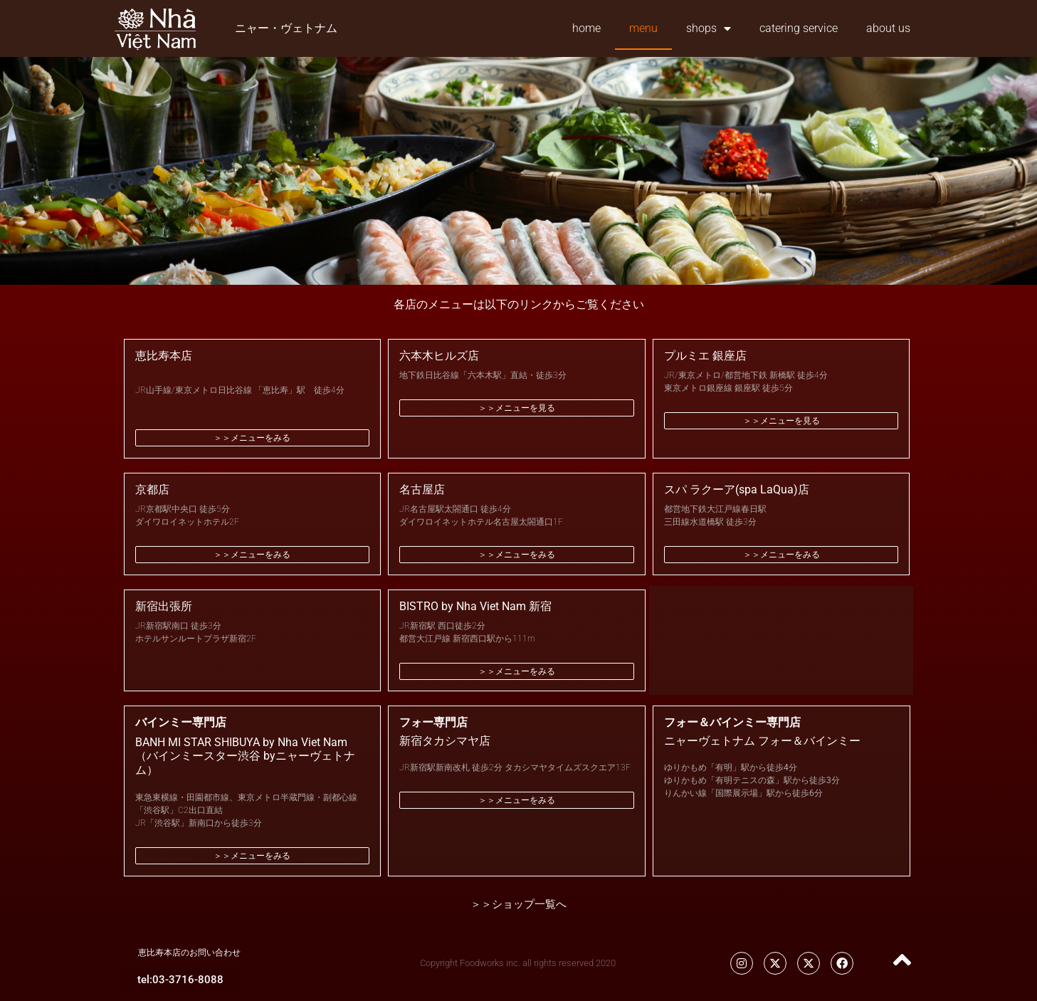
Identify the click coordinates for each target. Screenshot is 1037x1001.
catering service (798, 28)
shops (708, 28)
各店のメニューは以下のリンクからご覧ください (519, 304)
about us (888, 28)
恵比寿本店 (163, 355)
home (586, 28)
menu (643, 28)
